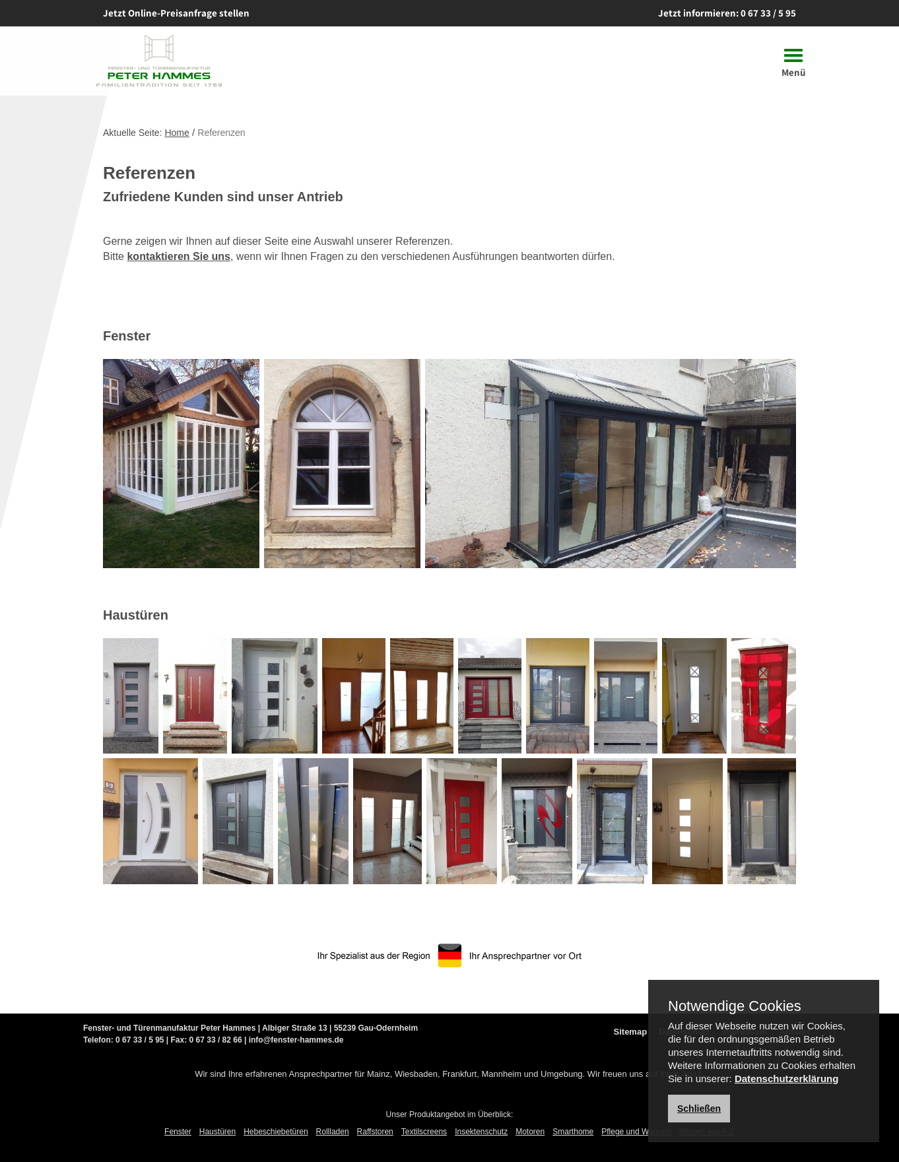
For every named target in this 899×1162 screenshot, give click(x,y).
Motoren (530, 1131)
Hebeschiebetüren (276, 1131)
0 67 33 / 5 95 (768, 13)
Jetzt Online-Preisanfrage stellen (176, 13)
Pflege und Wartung (636, 1131)
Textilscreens (424, 1131)
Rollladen (332, 1131)
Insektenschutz (481, 1131)
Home (176, 132)
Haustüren (217, 1131)
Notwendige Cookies (734, 1006)
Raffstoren (375, 1131)
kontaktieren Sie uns (178, 256)
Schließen (699, 1108)
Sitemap (631, 1032)
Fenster (177, 1131)
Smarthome (572, 1131)
